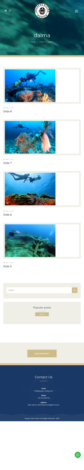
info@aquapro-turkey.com (43, 391)
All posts (42, 315)
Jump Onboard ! (42, 354)
